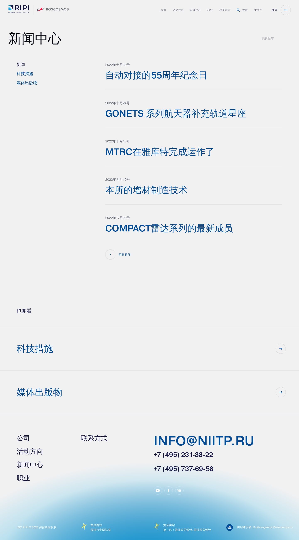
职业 (210, 10)
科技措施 (25, 73)
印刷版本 (267, 38)
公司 (163, 10)
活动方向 (178, 10)
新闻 (21, 64)
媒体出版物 (27, 82)
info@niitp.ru (204, 441)
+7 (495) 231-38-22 (183, 455)
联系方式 (224, 10)
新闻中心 (195, 10)
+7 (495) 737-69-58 (183, 469)
